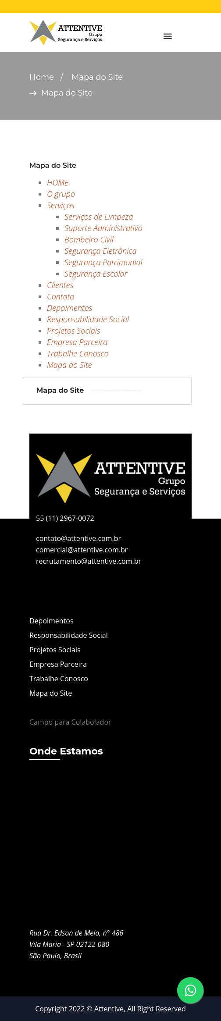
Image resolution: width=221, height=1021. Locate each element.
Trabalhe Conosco (78, 353)
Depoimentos (69, 307)
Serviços (61, 205)
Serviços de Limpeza (98, 216)
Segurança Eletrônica (100, 250)
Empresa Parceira (77, 342)
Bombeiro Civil (89, 239)
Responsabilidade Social (88, 319)
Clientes (60, 285)
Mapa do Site (69, 364)
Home (41, 77)
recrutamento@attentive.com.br (88, 561)
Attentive (109, 1009)
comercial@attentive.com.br (82, 550)
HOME (57, 182)
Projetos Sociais (73, 330)
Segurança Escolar (95, 273)
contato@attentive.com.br (78, 538)
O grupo (61, 194)
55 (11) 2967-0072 (65, 518)
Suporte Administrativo (103, 228)
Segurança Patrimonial (103, 262)
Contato (61, 296)
